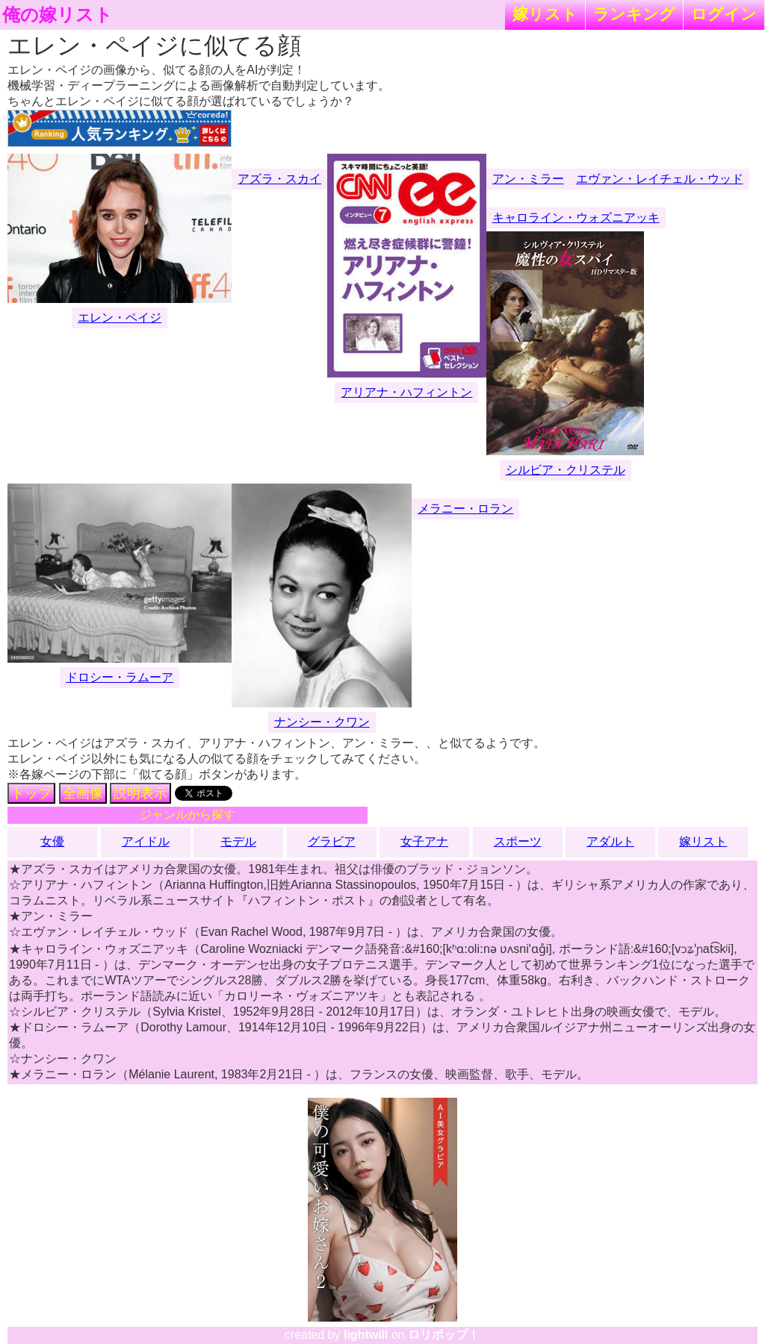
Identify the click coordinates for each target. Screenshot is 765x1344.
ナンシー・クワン (322, 722)
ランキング (634, 13)
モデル (238, 841)
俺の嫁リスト (57, 15)
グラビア (332, 841)
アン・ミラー (528, 178)
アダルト (610, 841)
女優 (52, 841)
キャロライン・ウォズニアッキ (576, 217)
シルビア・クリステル (565, 469)
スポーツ (518, 841)
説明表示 (140, 793)
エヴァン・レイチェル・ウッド (659, 178)
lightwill (366, 1334)
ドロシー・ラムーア (119, 677)
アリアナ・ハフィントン (406, 392)
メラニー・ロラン (465, 508)
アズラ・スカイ (279, 178)
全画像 (83, 793)
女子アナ (424, 841)
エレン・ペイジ (119, 317)
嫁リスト (544, 13)
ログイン (724, 13)
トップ (31, 793)
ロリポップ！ (444, 1334)
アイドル (146, 841)
